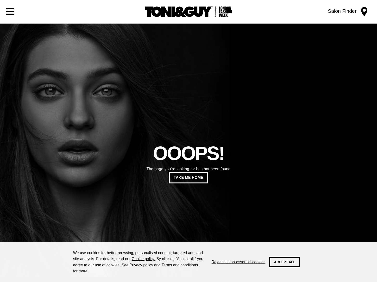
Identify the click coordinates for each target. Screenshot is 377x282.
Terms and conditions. (180, 265)
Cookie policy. (143, 259)
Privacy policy (141, 265)
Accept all (284, 262)
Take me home (188, 177)
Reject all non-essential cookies (238, 262)
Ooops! (188, 153)
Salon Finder (342, 11)
